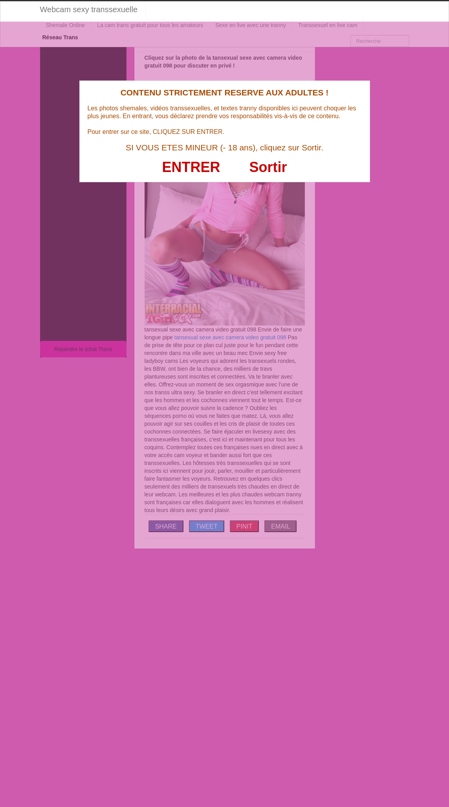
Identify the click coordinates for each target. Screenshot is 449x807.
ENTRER (191, 167)
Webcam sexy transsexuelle (89, 9)
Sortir (268, 167)
